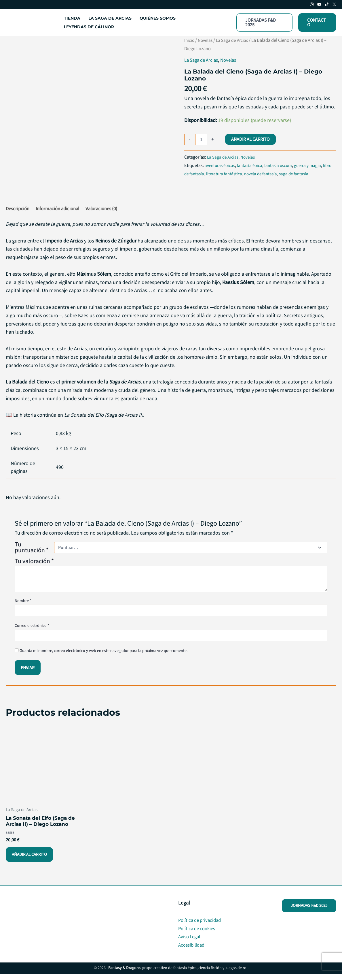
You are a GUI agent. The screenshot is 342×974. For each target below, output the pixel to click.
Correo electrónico (32, 627)
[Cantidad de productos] (201, 139)
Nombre (23, 602)
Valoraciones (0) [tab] (108, 209)
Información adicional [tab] (61, 209)
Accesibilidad (192, 945)
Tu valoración (34, 562)
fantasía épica (253, 165)
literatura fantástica (237, 173)
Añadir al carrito (250, 139)
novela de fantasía (275, 173)
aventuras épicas (221, 165)
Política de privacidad (201, 920)
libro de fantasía (200, 173)
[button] (264, 22)
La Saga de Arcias (235, 40)
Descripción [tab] (18, 209)
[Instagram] (312, 4)
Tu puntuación (32, 548)
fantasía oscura (283, 165)
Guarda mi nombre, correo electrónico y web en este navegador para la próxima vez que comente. (103, 652)
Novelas (206, 40)
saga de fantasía (310, 173)
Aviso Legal (190, 936)
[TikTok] (327, 4)
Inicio (189, 40)
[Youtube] (319, 4)
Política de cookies (198, 928)
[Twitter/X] (334, 4)
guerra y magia (314, 165)
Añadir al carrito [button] (31, 857)
